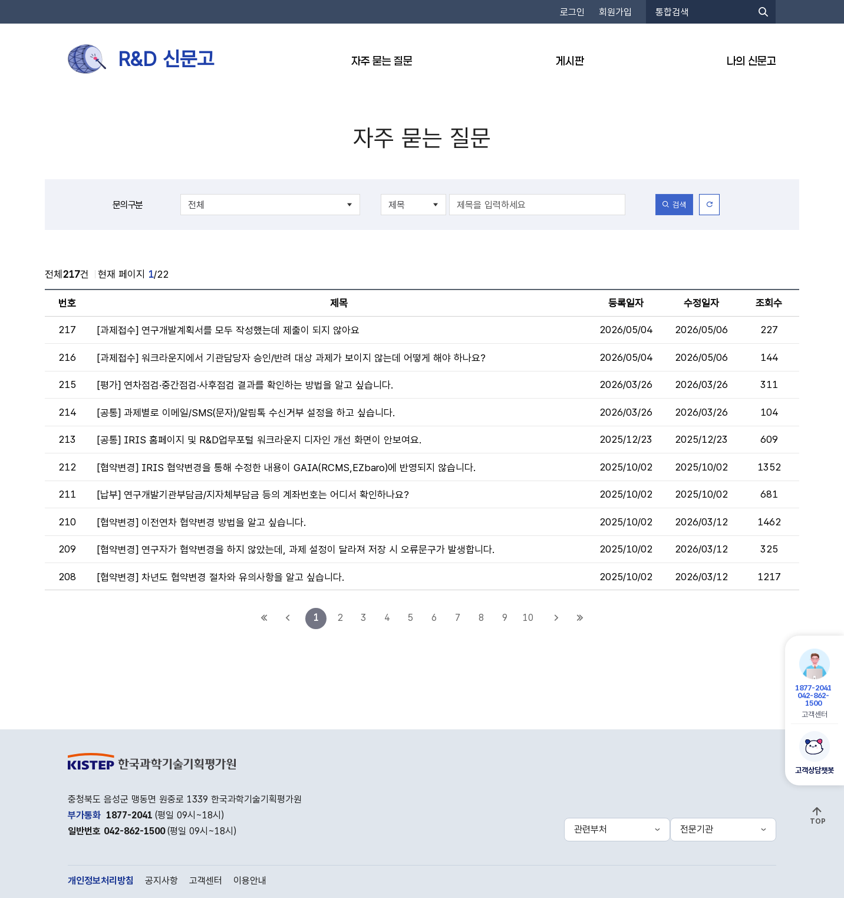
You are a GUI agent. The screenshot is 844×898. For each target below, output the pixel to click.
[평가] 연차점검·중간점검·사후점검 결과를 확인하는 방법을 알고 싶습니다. (245, 385)
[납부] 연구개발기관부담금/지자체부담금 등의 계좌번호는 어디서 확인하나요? (253, 495)
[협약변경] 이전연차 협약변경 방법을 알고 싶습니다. (201, 522)
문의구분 (128, 204)
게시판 (570, 60)
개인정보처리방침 (101, 880)
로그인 (572, 12)
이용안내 (249, 880)
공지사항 (161, 880)
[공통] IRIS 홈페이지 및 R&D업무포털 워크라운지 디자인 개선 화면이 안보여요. (259, 440)
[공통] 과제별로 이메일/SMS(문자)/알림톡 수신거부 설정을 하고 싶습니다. (246, 413)
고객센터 (814, 684)
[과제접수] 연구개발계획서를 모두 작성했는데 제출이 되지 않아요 (228, 330)
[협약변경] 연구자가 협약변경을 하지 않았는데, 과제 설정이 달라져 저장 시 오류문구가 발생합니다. (296, 549)
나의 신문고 (751, 60)
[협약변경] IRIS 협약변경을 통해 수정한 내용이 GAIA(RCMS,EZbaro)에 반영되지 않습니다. (286, 467)
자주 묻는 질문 (382, 60)
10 (528, 617)
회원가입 (615, 12)
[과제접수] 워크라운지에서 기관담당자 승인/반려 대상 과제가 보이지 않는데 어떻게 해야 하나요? (291, 358)
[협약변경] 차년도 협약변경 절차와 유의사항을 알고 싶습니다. (221, 577)
